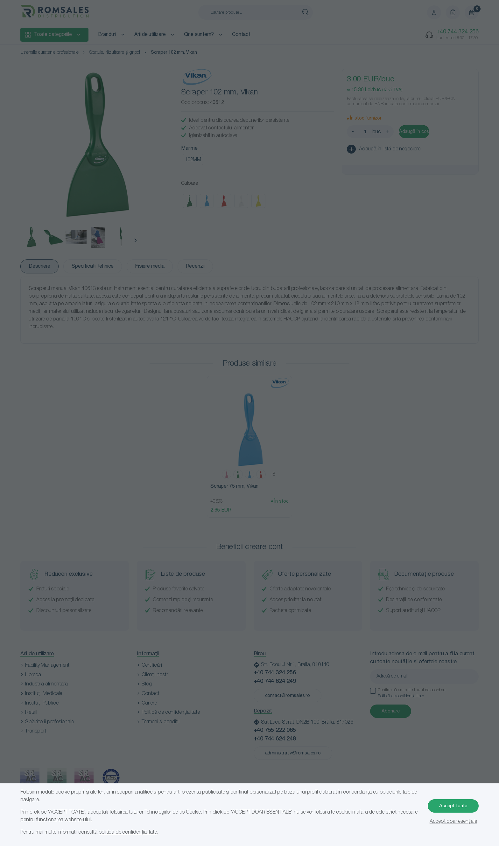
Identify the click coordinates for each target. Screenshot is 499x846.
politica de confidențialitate (128, 832)
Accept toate (453, 806)
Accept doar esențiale (453, 821)
